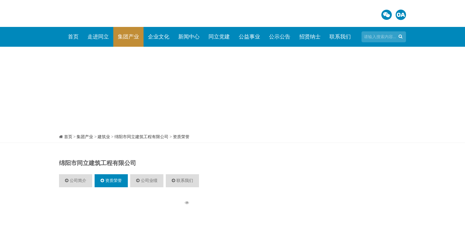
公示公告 (279, 37)
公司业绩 (146, 180)
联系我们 (340, 37)
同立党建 (219, 37)
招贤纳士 (310, 37)
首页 (73, 37)
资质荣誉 (181, 137)
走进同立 (98, 37)
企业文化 (158, 37)
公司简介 (75, 180)
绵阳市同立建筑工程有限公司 (141, 137)
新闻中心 (189, 37)
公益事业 (249, 37)
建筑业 (104, 137)
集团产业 (128, 37)
